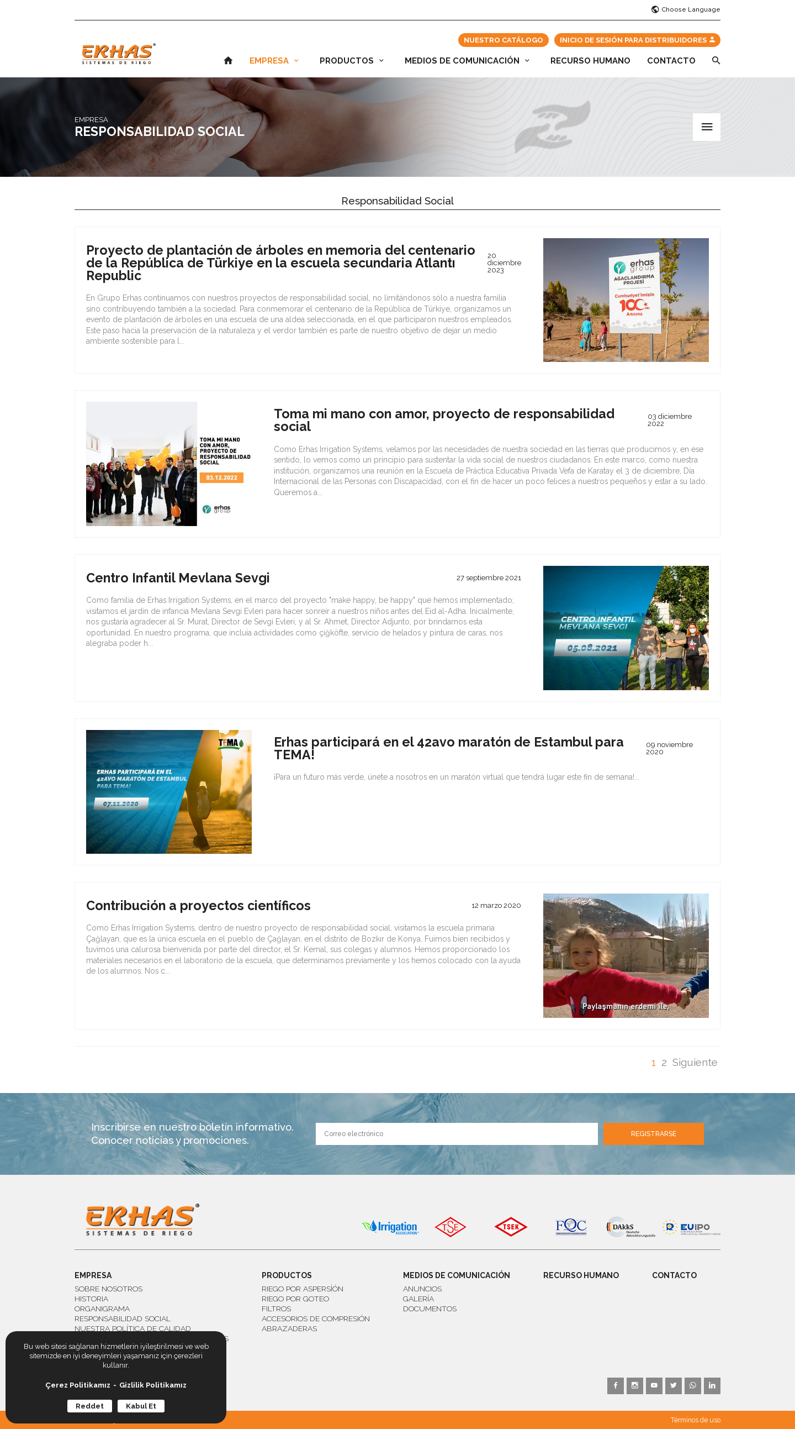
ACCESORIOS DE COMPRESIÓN (316, 1318)
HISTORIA (91, 1298)
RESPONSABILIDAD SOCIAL (123, 1318)
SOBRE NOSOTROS (108, 1288)
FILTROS (276, 1308)
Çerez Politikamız (77, 1385)
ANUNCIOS (422, 1288)
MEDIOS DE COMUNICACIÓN (467, 61)
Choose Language (685, 10)
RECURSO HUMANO (590, 61)
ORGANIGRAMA (102, 1308)
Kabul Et (141, 1406)
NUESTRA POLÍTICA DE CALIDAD (133, 1328)
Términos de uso (695, 1420)
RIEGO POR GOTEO (295, 1298)
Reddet (90, 1406)
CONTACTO (671, 61)
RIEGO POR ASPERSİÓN (302, 1288)
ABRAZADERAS (289, 1328)
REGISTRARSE (653, 1134)
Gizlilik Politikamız (153, 1385)
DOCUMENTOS (430, 1308)
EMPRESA (274, 61)
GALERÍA (418, 1298)
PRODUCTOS (352, 61)
